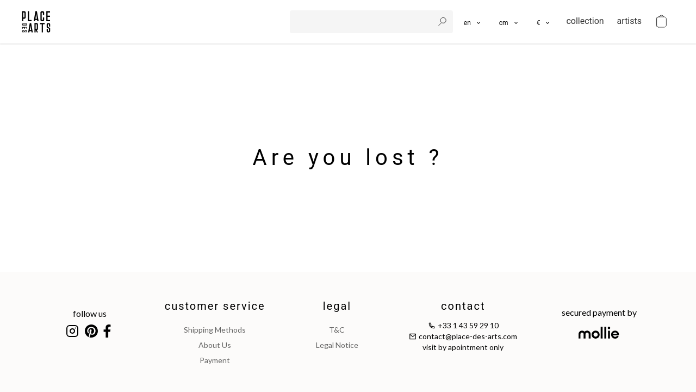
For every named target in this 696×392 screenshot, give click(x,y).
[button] (509, 22)
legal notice (337, 345)
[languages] (472, 22)
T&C (337, 329)
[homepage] (36, 22)
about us (214, 345)
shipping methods (215, 329)
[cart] (661, 21)
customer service (215, 306)
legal (337, 306)
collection (585, 21)
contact (463, 306)
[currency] (544, 22)
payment (215, 360)
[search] (363, 21)
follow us (90, 313)
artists (629, 21)
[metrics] (509, 22)
